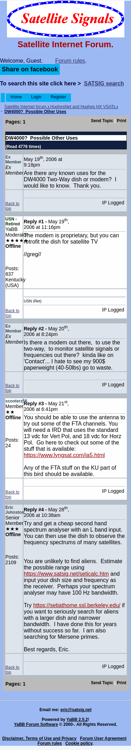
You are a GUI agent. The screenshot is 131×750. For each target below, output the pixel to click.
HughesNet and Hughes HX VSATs (83, 106)
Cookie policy (78, 743)
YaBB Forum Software (36, 724)
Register (58, 96)
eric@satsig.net (76, 709)
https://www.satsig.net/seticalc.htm (66, 574)
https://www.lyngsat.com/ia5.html (64, 455)
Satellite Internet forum (25, 106)
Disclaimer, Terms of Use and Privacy (39, 738)
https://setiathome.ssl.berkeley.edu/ (77, 605)
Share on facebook (30, 69)
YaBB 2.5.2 (77, 719)
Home (16, 96)
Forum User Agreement (103, 738)
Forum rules (70, 61)
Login (36, 96)
